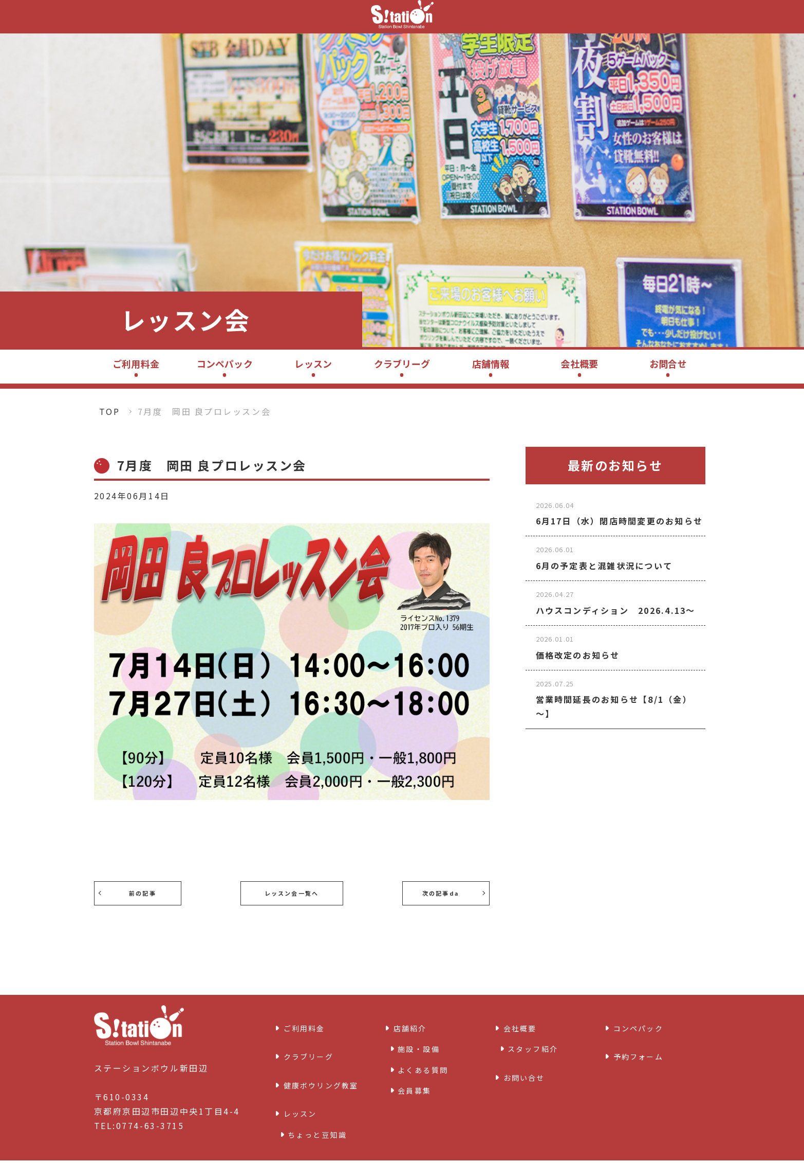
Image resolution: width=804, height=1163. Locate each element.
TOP (109, 411)
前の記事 (137, 892)
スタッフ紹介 (533, 1043)
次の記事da (445, 892)
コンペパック (225, 363)
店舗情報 (491, 363)
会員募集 (415, 1084)
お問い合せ (527, 1068)
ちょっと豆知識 (317, 1109)
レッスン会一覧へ (291, 892)
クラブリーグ (402, 363)
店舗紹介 (413, 1025)
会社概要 (579, 363)
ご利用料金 (136, 363)
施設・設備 (419, 1043)
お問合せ (668, 363)
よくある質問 (423, 1063)
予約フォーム (641, 1047)
